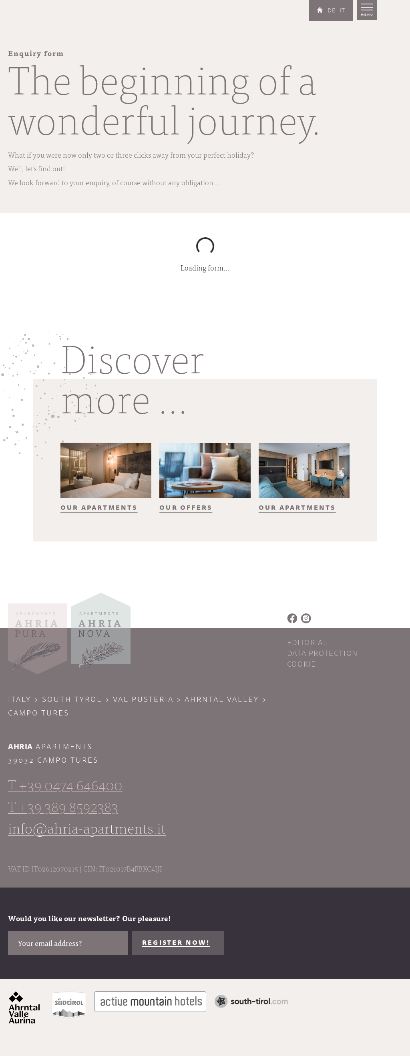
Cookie (301, 664)
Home (320, 10)
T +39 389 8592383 (63, 806)
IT (342, 10)
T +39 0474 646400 (65, 784)
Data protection (322, 653)
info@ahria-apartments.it (87, 827)
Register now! (176, 943)
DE (332, 10)
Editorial (307, 642)
